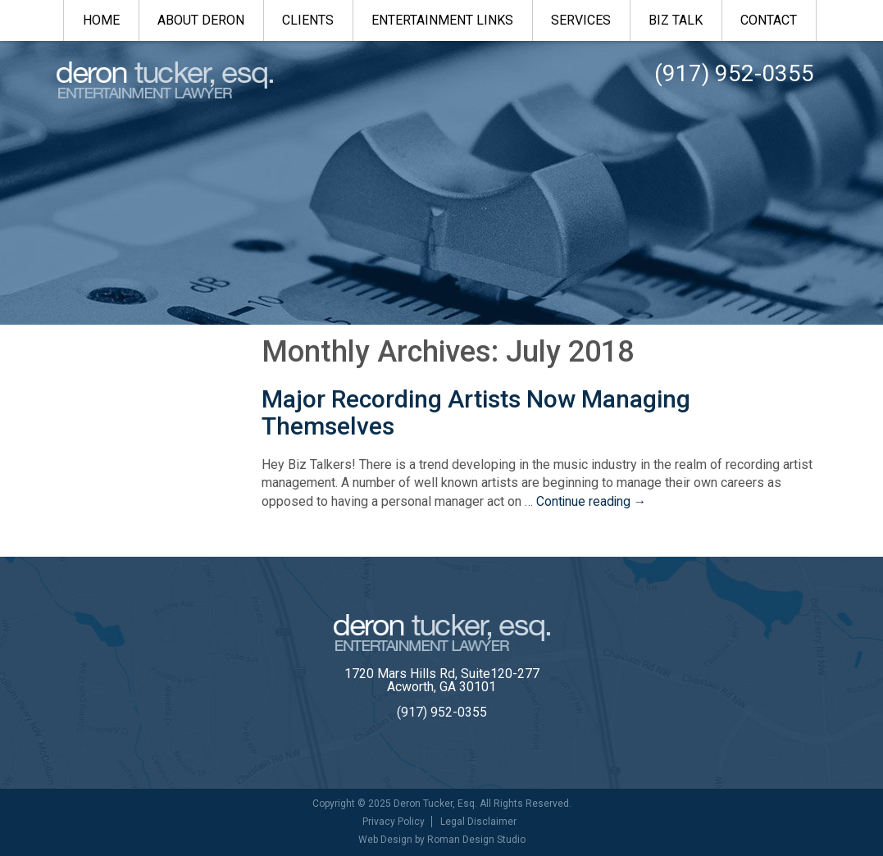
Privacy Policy (393, 821)
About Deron (200, 20)
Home (101, 20)
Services (581, 20)
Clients (308, 20)
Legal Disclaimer (478, 821)
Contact (768, 20)
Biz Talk (676, 20)
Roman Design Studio (476, 839)
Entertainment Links (442, 20)
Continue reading (592, 501)
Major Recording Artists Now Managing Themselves (476, 412)
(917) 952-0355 (442, 712)
